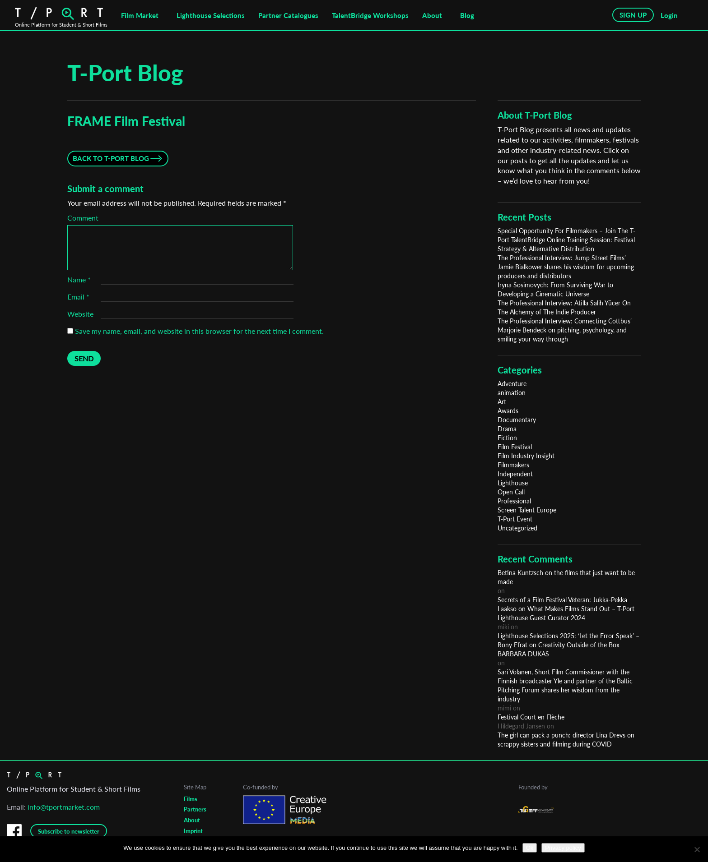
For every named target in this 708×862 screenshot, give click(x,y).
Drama (507, 429)
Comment (82, 217)
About (432, 15)
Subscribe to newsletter (68, 831)
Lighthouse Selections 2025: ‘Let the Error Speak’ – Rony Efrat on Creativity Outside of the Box (568, 640)
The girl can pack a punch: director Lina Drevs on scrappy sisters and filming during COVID (566, 739)
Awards (508, 411)
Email (78, 296)
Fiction (507, 438)
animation (512, 392)
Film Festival (515, 447)
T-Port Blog (125, 72)
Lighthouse (513, 483)
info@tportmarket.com (64, 806)
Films (190, 798)
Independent (515, 474)
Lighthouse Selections (211, 15)
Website (80, 313)
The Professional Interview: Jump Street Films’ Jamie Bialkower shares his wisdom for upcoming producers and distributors (566, 267)
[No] (696, 849)
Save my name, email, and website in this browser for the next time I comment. (199, 331)
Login (669, 15)
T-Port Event (515, 519)
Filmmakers (513, 465)
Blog (467, 15)
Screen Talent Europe (527, 510)
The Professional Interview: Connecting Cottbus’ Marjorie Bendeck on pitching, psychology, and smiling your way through (565, 330)
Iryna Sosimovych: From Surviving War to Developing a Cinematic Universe (555, 289)
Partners (195, 809)
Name (79, 279)
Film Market (139, 15)
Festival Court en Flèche (531, 717)
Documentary (517, 420)
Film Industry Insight (526, 456)
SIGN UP (633, 15)
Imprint (193, 830)
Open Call (511, 492)
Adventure (512, 383)
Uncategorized (517, 528)
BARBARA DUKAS (523, 654)
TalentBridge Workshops (370, 15)
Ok (530, 847)
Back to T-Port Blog (111, 158)
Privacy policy (563, 847)
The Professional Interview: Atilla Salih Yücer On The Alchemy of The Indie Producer (564, 307)
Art (502, 402)
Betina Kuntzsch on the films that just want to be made (566, 577)
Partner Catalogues (288, 15)
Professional (514, 501)
